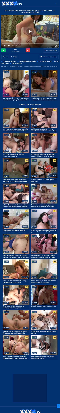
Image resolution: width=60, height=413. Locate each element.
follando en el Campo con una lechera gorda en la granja (13, 307)
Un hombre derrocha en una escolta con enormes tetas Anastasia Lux (15, 130)
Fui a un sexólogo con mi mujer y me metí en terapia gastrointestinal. (16, 99)
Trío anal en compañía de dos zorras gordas (43, 332)
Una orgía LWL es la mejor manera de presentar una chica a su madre (43, 256)
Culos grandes (17, 63)
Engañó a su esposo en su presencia (43, 306)
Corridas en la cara (45, 61)
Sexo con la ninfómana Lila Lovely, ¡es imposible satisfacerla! (14, 281)
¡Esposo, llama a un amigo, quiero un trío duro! (44, 180)
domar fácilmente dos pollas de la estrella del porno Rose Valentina (43, 155)
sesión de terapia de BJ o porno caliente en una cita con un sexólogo (43, 130)
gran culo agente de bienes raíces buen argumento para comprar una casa (15, 357)
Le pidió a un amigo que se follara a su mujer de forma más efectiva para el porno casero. (15, 180)
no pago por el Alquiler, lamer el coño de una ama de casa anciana (14, 231)
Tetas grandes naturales (27, 61)
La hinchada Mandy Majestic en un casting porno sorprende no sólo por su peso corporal (15, 256)
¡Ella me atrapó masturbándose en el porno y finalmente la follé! (44, 231)
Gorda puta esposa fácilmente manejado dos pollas (13, 155)
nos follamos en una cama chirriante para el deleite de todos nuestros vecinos (44, 99)
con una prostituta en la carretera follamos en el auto (42, 357)
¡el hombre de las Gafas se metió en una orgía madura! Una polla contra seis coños (15, 205)
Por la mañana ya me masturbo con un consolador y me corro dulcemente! (43, 281)
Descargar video (51, 50)
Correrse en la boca (9, 61)
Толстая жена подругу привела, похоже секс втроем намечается (42, 205)
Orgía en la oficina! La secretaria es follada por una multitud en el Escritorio (15, 332)
